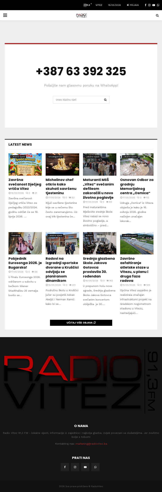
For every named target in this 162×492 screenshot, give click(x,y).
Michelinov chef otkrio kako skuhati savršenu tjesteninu (61, 186)
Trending (15, 235)
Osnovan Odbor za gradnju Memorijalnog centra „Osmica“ (137, 186)
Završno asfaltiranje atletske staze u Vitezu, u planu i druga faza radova (134, 269)
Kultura (89, 235)
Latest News (20, 144)
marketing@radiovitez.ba (91, 443)
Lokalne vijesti (18, 157)
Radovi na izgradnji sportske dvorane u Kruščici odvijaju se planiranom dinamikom (62, 269)
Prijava (133, 5)
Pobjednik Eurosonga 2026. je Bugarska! (25, 263)
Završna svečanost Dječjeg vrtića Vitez (24, 184)
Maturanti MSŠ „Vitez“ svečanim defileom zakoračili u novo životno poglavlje (98, 188)
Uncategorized (55, 157)
